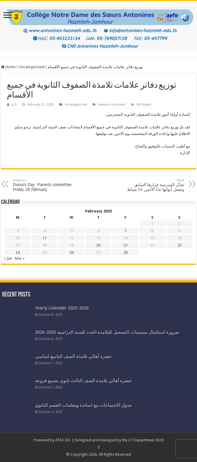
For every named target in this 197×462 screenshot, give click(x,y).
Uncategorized (31, 67)
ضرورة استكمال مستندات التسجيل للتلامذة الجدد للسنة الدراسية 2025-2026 (107, 332)
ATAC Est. (63, 440)
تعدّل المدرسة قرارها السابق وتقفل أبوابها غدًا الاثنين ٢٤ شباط (153, 185)
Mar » (20, 258)
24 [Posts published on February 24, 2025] (18, 252)
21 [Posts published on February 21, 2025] (125, 245)
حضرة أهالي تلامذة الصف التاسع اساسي (73, 356)
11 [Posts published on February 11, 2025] (44, 238)
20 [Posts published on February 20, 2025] (98, 245)
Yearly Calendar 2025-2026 (62, 308)
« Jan (8, 258)
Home (8, 67)
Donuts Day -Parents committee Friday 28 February (43, 185)
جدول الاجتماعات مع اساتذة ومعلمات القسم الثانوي (83, 405)
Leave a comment (111, 105)
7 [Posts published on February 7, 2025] (125, 231)
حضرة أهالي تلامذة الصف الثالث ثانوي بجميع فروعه (83, 380)
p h (14, 105)
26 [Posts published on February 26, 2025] (71, 252)
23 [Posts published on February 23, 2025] (179, 245)
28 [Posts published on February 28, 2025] (125, 252)
